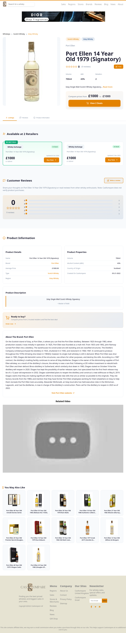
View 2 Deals (94, 103)
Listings (9, 118)
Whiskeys (6, 34)
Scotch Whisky (19, 34)
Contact (63, 595)
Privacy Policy (66, 599)
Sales (63, 4)
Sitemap (63, 603)
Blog (106, 4)
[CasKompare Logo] (33, 594)
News (112, 4)
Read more (107, 87)
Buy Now (51, 160)
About (120, 4)
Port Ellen (55, 263)
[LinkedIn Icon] (99, 608)
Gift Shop (54, 618)
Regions (71, 4)
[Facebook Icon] (92, 608)
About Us (64, 591)
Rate (119, 67)
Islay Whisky (33, 34)
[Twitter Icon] (95, 608)
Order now (11, 324)
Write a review (113, 180)
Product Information (42, 118)
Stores (81, 4)
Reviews (98, 4)
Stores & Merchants (54, 600)
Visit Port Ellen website (63, 393)
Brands (89, 4)
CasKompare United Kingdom (82, 592)
